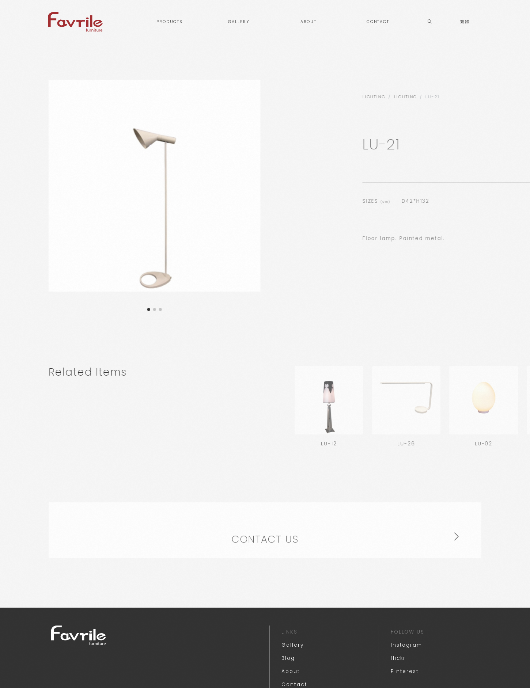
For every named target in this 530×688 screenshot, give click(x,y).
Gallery (292, 645)
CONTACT (378, 21)
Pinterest (405, 671)
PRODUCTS (169, 21)
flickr (398, 658)
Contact (294, 684)
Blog (288, 658)
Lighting (492, 97)
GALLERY (238, 21)
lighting (461, 97)
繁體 (465, 21)
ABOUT (308, 21)
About (290, 671)
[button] (141, 309)
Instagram (406, 645)
